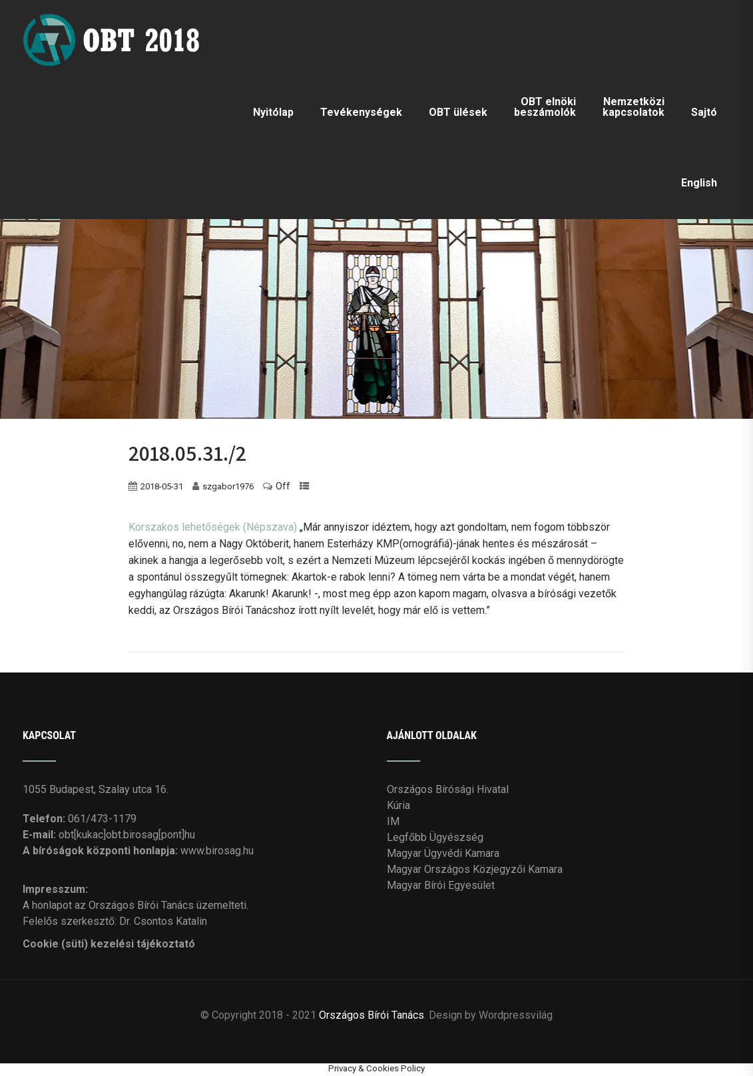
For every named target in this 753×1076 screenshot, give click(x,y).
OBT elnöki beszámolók (545, 107)
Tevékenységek (361, 112)
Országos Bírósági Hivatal (448, 788)
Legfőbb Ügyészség (435, 836)
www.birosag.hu (217, 850)
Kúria (398, 804)
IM (393, 820)
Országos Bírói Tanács (371, 1014)
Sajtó (704, 112)
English (699, 182)
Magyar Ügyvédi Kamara (443, 852)
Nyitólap (273, 112)
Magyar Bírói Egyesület (441, 884)
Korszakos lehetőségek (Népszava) (212, 526)
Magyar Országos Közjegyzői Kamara (475, 868)
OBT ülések (458, 112)
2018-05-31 (161, 486)
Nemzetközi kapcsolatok (633, 107)
